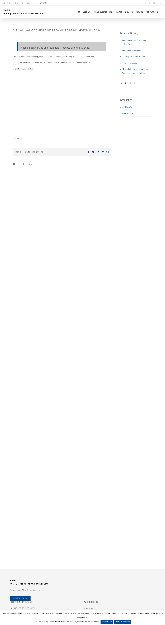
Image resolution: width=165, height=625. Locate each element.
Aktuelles (89, 609)
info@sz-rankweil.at (31, 3)
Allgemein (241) (128, 113)
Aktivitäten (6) (127, 107)
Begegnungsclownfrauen (131, 50)
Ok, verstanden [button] (107, 622)
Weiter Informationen (123, 622)
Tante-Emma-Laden (129, 63)
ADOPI (44, 3)
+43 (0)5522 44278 (12, 3)
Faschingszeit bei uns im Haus (133, 57)
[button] (158, 12)
